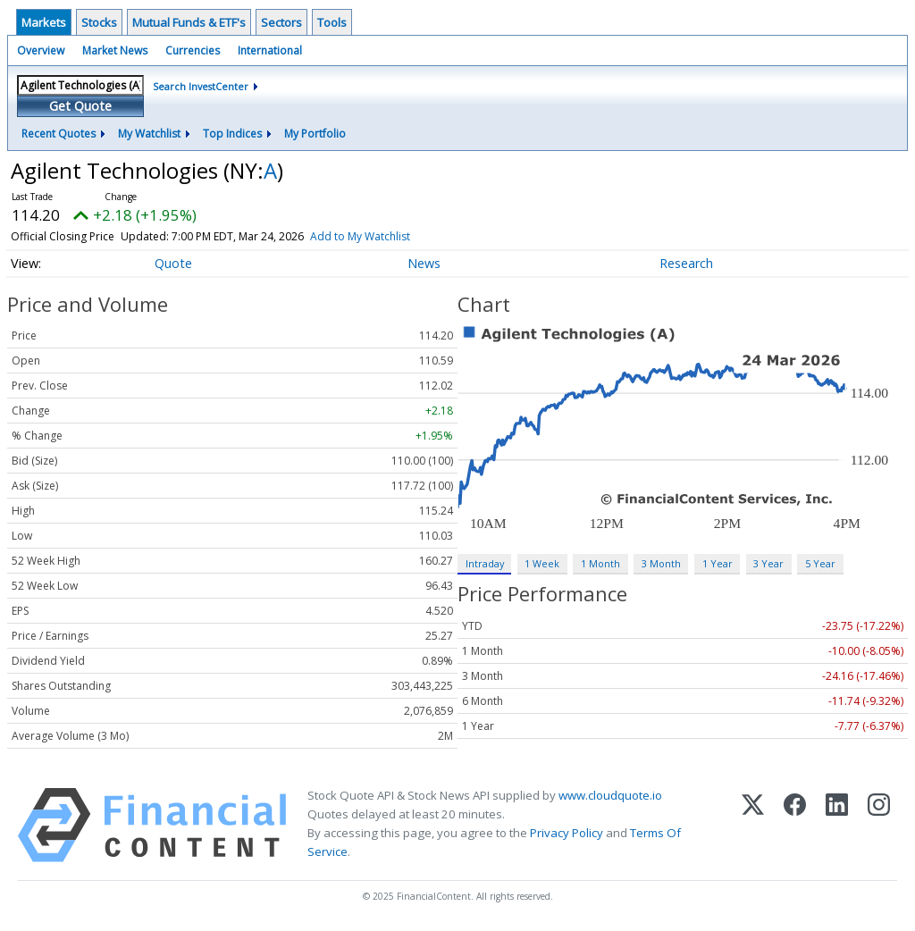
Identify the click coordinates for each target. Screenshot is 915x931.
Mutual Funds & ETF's (189, 22)
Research (686, 263)
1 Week (542, 563)
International (270, 50)
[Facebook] (794, 825)
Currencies (192, 50)
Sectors (281, 22)
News (424, 263)
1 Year (717, 563)
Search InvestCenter (200, 86)
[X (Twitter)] (753, 825)
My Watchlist (149, 133)
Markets (43, 22)
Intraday (485, 563)
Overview (40, 50)
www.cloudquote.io (610, 795)
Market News (114, 50)
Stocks (99, 22)
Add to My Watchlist (360, 236)
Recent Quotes (58, 133)
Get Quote (80, 105)
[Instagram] (878, 825)
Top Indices (232, 133)
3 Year (768, 563)
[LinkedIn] (836, 825)
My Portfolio (315, 133)
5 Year (820, 563)
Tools (332, 22)
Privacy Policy (566, 833)
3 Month (661, 563)
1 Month (600, 563)
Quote (173, 263)
